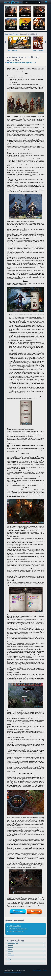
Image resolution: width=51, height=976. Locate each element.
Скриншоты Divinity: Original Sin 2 (18, 929)
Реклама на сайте (37, 970)
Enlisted (9, 961)
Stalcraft (9, 957)
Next (45, 42)
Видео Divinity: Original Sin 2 (16, 931)
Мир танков (12, 50)
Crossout (10, 949)
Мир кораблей (11, 955)
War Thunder (10, 945)
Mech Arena (10, 951)
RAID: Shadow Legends (13, 943)
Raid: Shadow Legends (41, 50)
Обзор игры (18, 911)
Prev (5, 42)
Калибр (9, 959)
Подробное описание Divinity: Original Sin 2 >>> (20, 62)
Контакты (45, 970)
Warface (9, 953)
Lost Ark (9, 963)
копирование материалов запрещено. (12, 972)
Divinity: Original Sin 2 (15, 926)
